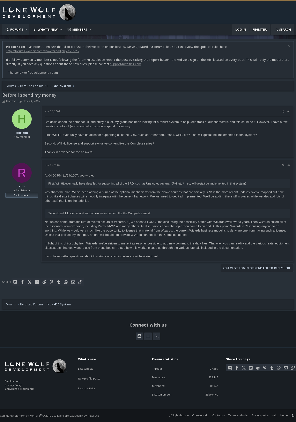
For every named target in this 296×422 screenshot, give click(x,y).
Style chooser (175, 415)
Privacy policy (256, 415)
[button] (27, 29)
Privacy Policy (18, 383)
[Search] (282, 29)
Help (270, 415)
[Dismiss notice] (286, 49)
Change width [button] (196, 415)
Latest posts (89, 364)
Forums (16, 29)
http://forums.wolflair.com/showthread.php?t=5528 (44, 53)
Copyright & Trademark (25, 387)
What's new (48, 29)
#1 (286, 113)
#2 (286, 167)
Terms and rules (234, 415)
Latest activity (90, 380)
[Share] (281, 113)
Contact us (214, 415)
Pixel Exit (97, 415)
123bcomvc (207, 394)
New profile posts (93, 372)
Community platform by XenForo (41, 415)
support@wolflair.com (145, 66)
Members (79, 29)
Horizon (13, 103)
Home (280, 415)
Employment (18, 379)
